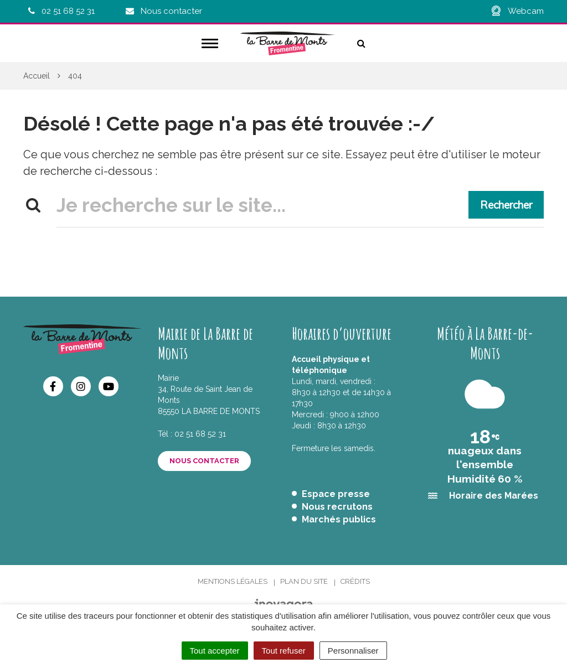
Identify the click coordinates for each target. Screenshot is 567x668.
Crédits (355, 581)
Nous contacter (204, 461)
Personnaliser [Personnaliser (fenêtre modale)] (353, 650)
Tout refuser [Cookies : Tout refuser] (284, 650)
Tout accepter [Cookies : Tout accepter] (215, 650)
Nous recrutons (337, 506)
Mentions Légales (232, 581)
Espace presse (336, 494)
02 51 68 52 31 (200, 433)
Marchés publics (339, 519)
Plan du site (304, 581)
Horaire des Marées (493, 495)
